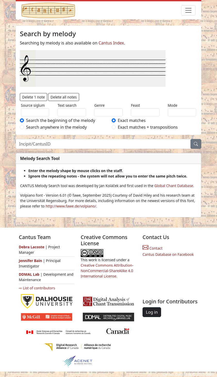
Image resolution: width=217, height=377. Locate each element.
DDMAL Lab (29, 274)
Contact (152, 248)
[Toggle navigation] (188, 10)
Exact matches (132, 120)
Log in (152, 312)
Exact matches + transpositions (148, 127)
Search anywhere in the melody (56, 127)
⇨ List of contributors (37, 288)
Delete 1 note (33, 97)
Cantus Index (111, 43)
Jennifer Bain (31, 260)
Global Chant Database (173, 185)
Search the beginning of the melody (60, 120)
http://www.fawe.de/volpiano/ (71, 206)
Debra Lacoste (31, 246)
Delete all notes (64, 97)
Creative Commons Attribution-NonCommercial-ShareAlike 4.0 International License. (107, 271)
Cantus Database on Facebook (168, 254)
